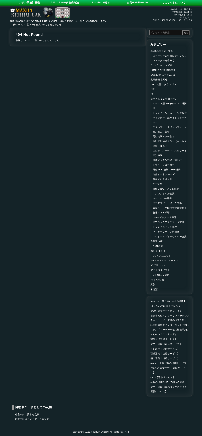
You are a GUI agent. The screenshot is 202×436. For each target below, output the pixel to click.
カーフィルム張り (162, 198)
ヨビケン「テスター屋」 (163, 334)
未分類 (154, 289)
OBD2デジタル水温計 (164, 217)
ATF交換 (157, 184)
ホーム (19, 25)
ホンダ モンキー (159, 251)
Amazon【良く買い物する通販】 (168, 301)
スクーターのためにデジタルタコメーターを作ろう (170, 58)
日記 (152, 89)
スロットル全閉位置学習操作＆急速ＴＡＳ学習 (170, 210)
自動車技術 (156, 241)
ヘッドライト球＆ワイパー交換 (170, 236)
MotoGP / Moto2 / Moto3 (164, 260)
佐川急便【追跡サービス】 (165, 349)
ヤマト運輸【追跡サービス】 (166, 344)
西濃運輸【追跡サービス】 (165, 353)
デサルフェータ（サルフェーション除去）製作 (170, 129)
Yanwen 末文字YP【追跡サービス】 (167, 370)
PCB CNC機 (157, 279)
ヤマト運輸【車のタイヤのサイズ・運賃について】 (169, 389)
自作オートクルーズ (164, 174)
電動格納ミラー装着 (164, 136)
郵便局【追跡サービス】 (163, 339)
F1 (151, 94)
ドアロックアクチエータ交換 (168, 222)
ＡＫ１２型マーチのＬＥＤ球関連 (170, 105)
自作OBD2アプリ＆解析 (166, 189)
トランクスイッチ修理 (165, 227)
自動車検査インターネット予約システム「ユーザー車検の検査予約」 (169, 318)
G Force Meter (161, 275)
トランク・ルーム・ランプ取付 (170, 113)
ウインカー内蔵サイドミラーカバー (170, 120)
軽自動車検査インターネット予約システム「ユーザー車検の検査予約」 (169, 327)
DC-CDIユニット (162, 255)
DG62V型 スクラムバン (163, 75)
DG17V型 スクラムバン (163, 84)
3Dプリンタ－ (158, 265)
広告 (152, 284)
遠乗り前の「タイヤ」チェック (32, 419)
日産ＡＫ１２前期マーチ (163, 99)
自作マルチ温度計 (162, 179)
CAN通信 (158, 246)
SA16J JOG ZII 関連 (161, 51)
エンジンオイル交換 (164, 193)
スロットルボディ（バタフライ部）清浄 (170, 153)
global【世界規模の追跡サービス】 (169, 363)
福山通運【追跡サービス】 (165, 358)
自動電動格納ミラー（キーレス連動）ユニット (170, 143)
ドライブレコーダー (164, 165)
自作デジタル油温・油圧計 (167, 160)
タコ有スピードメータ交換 (167, 203)
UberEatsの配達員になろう (165, 306)
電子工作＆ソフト (160, 270)
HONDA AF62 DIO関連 (163, 70)
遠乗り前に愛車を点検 (27, 414)
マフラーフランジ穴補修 (166, 232)
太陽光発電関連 (158, 79)
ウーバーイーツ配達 (161, 65)
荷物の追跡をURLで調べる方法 (167, 382)
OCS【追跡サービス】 (162, 377)
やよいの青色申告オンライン (166, 311)
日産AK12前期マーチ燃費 (167, 169)
